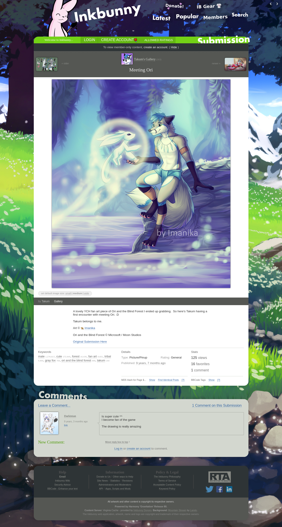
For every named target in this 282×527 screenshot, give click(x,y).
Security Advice (62, 484)
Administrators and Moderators (115, 484)
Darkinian (70, 416)
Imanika (90, 328)
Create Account (117, 40)
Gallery (58, 301)
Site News (102, 480)
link (66, 425)
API (101, 488)
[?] (183, 380)
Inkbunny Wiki (62, 480)
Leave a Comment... (54, 405)
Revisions (127, 480)
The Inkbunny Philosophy (167, 476)
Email (62, 476)
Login (89, 40)
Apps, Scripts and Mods (118, 488)
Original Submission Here (90, 341)
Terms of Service (167, 480)
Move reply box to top (116, 442)
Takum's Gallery (147, 59)
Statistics (115, 480)
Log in (118, 448)
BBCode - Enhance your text (62, 488)
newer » (216, 63)
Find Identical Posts (168, 380)
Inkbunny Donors (143, 510)
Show (152, 380)
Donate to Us (103, 476)
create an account (155, 47)
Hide (174, 47)
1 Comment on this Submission (217, 405)
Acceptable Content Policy (167, 484)
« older (65, 63)
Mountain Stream (177, 510)
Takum (45, 301)
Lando (193, 510)
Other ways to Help (123, 476)
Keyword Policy (167, 488)
